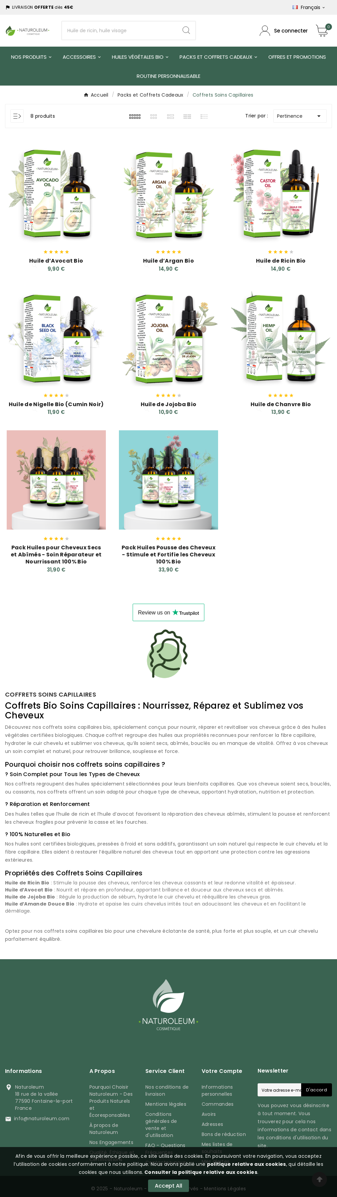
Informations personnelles (217, 1089)
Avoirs (209, 1112)
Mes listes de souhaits (217, 1146)
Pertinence (300, 116)
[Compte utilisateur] (284, 30)
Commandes (218, 1102)
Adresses (212, 1123)
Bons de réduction (224, 1133)
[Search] (186, 30)
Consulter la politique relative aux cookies (200, 1172)
